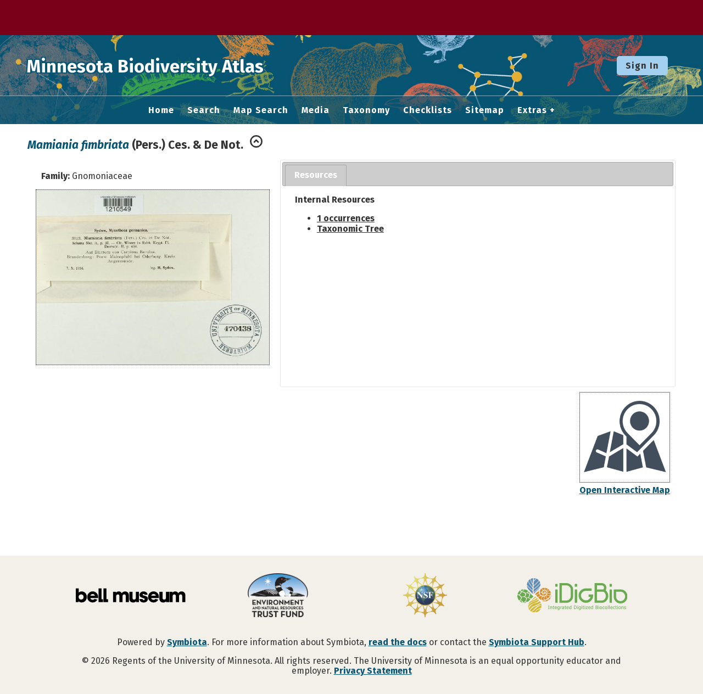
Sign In (642, 65)
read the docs (398, 642)
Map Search (260, 110)
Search (203, 110)
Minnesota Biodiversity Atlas (170, 65)
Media (316, 110)
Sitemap (484, 110)
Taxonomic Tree (350, 228)
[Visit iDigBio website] (572, 596)
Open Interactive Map (624, 490)
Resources (315, 175)
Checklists (427, 110)
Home (161, 110)
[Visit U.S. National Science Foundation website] (425, 596)
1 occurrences (346, 218)
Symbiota (187, 642)
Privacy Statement (373, 670)
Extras (532, 110)
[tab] (316, 175)
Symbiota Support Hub (536, 642)
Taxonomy (366, 110)
